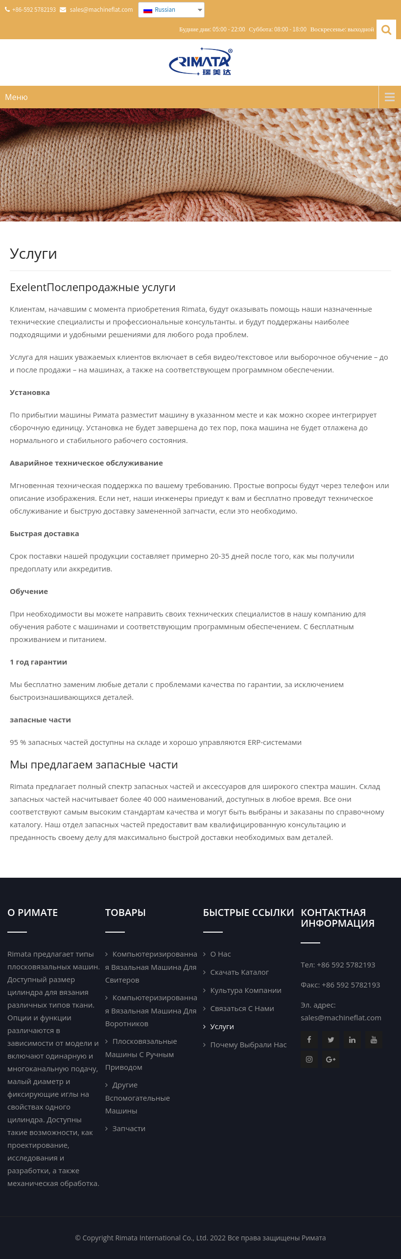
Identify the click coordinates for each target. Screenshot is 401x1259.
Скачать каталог (240, 972)
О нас (221, 954)
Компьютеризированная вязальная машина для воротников (151, 1010)
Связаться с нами (243, 1008)
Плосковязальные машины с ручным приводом (141, 1054)
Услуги (223, 1026)
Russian (159, 9)
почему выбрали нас (249, 1044)
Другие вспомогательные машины (137, 1097)
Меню (16, 97)
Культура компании (246, 990)
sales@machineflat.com (341, 1017)
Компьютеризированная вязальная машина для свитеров (151, 967)
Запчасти (129, 1128)
